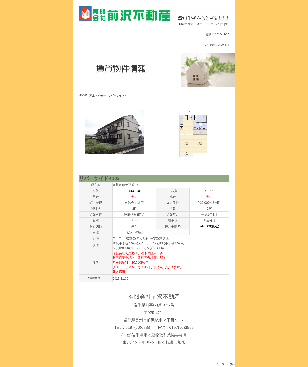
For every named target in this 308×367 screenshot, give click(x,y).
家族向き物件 (97, 95)
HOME (83, 95)
